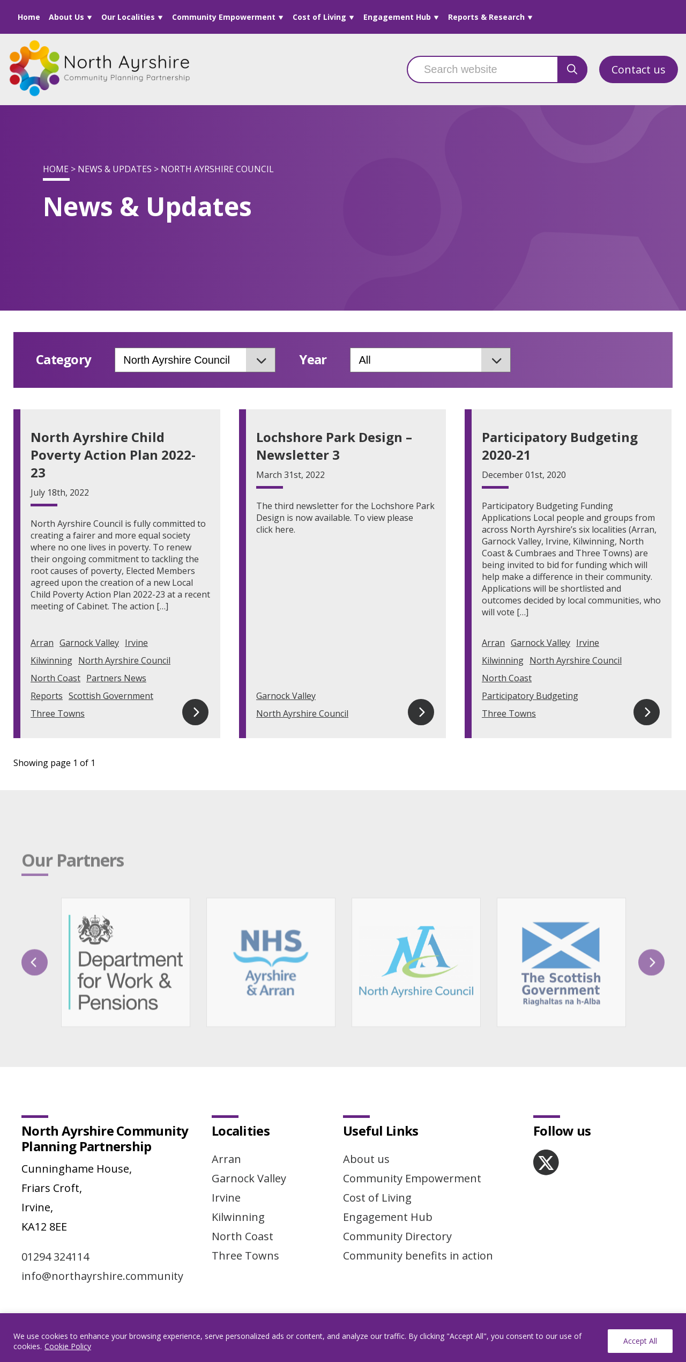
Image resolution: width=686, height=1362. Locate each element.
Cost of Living (319, 17)
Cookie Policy (67, 1346)
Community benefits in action (418, 1255)
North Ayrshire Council (124, 660)
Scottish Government (111, 696)
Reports (47, 696)
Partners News (116, 678)
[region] (343, 1337)
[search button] (572, 69)
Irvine (136, 643)
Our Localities (128, 17)
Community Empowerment (223, 17)
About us (366, 1159)
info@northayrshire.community (102, 1276)
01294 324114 (55, 1256)
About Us (66, 17)
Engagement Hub (397, 17)
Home (29, 17)
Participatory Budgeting (530, 696)
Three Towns (58, 713)
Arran (42, 643)
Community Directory (397, 1236)
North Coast (55, 678)
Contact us (639, 69)
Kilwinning (51, 660)
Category (63, 359)
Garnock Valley (89, 643)
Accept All (640, 1341)
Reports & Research (486, 17)
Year (312, 359)
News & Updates (115, 169)
